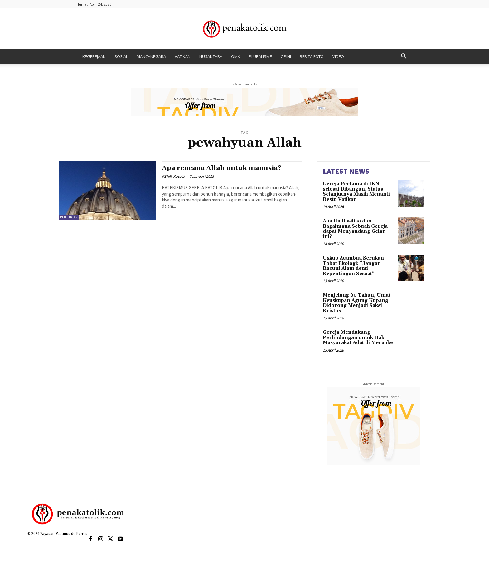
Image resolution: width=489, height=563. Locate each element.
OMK (235, 56)
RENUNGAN (69, 217)
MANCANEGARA (151, 56)
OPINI (286, 56)
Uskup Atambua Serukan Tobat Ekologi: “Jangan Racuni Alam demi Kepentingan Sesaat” (353, 266)
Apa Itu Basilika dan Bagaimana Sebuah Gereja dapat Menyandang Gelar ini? (355, 229)
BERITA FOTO (312, 56)
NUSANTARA (210, 56)
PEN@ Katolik (173, 176)
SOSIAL (121, 56)
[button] (403, 57)
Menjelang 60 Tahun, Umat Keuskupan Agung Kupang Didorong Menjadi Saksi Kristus (356, 303)
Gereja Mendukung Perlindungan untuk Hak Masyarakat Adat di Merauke (358, 337)
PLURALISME (260, 56)
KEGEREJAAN (94, 56)
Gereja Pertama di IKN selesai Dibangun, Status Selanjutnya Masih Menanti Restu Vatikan (356, 191)
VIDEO (338, 56)
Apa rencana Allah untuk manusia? (222, 168)
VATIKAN (183, 56)
